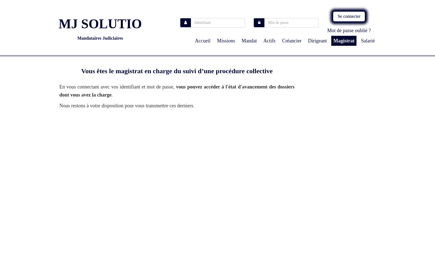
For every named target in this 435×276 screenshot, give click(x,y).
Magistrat (344, 41)
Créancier (292, 41)
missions (226, 41)
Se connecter (349, 16)
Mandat (249, 41)
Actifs (269, 41)
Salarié (368, 41)
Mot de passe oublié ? (349, 30)
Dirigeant (317, 41)
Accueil (203, 41)
